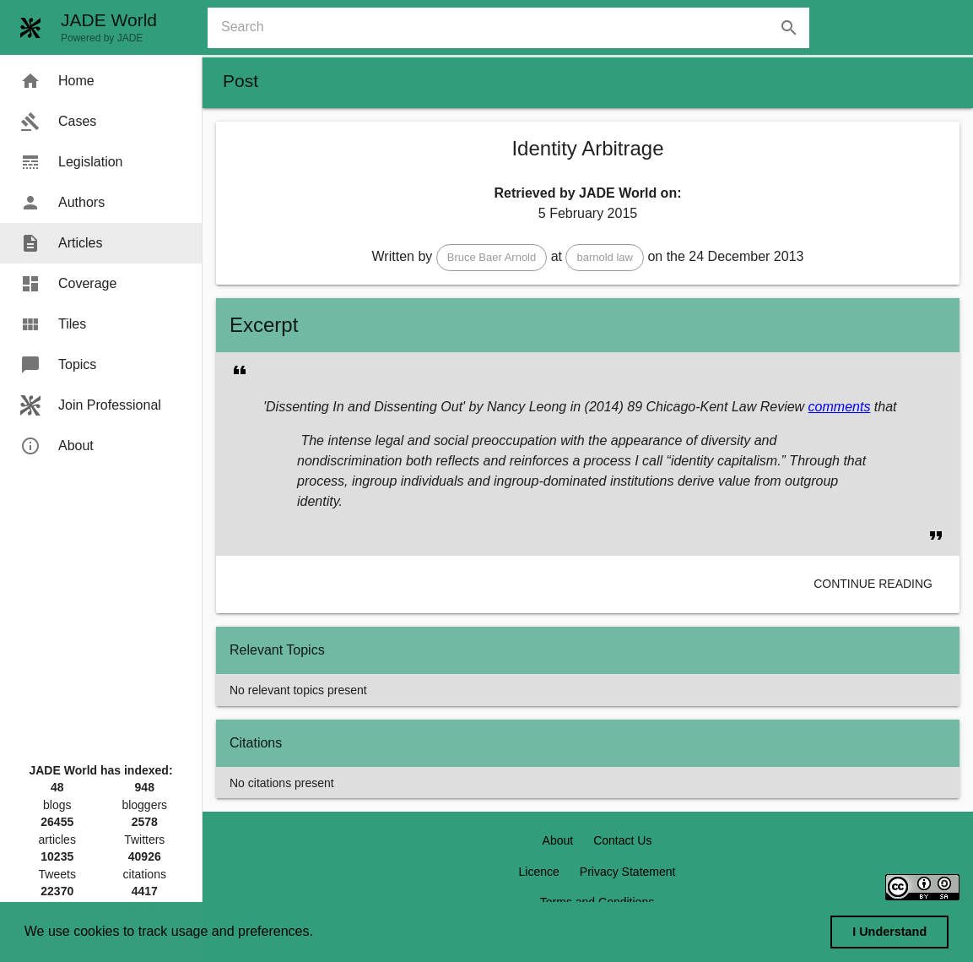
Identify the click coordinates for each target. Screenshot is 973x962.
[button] (492, 257)
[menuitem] (101, 81)
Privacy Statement (628, 871)
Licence (539, 871)
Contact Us (622, 840)
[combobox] (515, 28)
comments (839, 406)
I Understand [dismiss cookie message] (889, 931)
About (558, 840)
